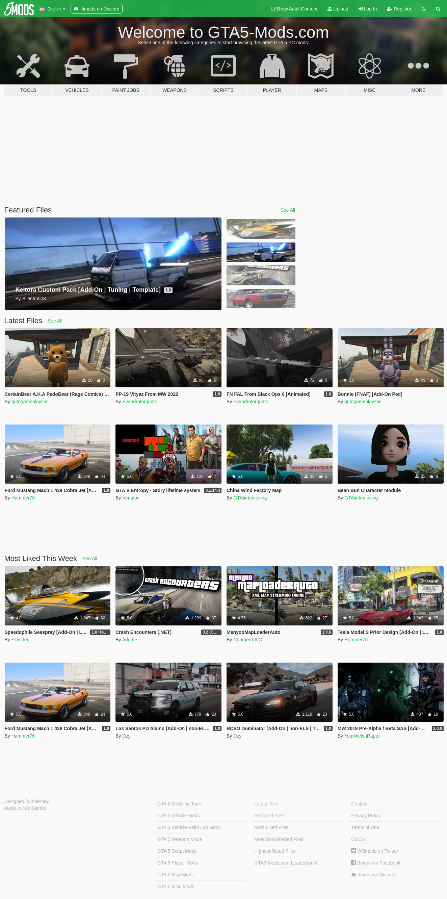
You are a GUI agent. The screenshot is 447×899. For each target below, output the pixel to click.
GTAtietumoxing (250, 497)
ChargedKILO (247, 639)
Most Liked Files (271, 827)
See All (288, 210)
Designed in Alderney (26, 801)
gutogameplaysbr (29, 401)
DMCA (358, 839)
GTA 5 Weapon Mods (179, 839)
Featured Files (269, 815)
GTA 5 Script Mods (176, 851)
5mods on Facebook (375, 863)
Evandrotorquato (139, 401)
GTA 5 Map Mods (175, 874)
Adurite (129, 639)
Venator (130, 497)
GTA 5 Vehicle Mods (178, 815)
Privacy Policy (365, 815)
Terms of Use (365, 827)
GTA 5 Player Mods (177, 863)
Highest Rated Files (274, 851)
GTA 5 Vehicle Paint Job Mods (189, 827)
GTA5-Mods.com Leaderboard (286, 863)
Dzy (126, 736)
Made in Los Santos (25, 808)
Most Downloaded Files (279, 839)
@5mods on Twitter (374, 851)
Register (399, 8)
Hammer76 (23, 497)
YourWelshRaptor (362, 736)
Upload (337, 8)
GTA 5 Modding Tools (179, 803)
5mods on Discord (373, 875)
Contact (359, 803)
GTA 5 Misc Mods (175, 886)
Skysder (20, 639)
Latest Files (266, 803)
